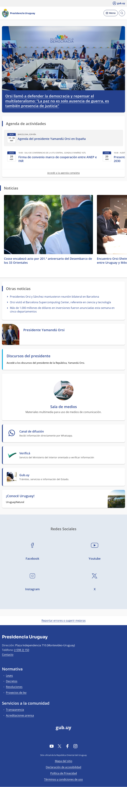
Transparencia (15, 709)
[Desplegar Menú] (111, 13)
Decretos (11, 681)
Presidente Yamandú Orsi (44, 330)
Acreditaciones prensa (20, 715)
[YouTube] (52, 746)
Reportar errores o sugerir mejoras (64, 620)
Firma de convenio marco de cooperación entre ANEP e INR (57, 159)
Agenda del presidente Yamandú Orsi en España (52, 139)
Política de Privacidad (63, 773)
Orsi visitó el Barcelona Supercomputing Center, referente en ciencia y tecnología (60, 302)
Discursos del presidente (28, 355)
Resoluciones (14, 687)
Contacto (7, 654)
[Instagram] (75, 746)
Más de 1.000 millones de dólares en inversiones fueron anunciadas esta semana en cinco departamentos (62, 309)
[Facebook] (67, 746)
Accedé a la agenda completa (63, 172)
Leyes (9, 675)
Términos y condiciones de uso (63, 779)
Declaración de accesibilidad (63, 767)
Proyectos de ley (16, 692)
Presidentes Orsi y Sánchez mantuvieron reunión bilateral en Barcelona (54, 296)
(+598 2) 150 (21, 650)
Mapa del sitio (63, 761)
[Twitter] (60, 746)
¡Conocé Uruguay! (20, 496)
